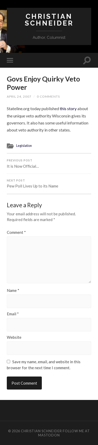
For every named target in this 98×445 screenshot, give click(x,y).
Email (13, 314)
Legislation (24, 145)
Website (14, 337)
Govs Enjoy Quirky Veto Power (43, 83)
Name (13, 290)
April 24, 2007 (19, 96)
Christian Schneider (49, 19)
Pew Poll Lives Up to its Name (49, 184)
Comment (16, 232)
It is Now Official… (49, 163)
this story (68, 108)
